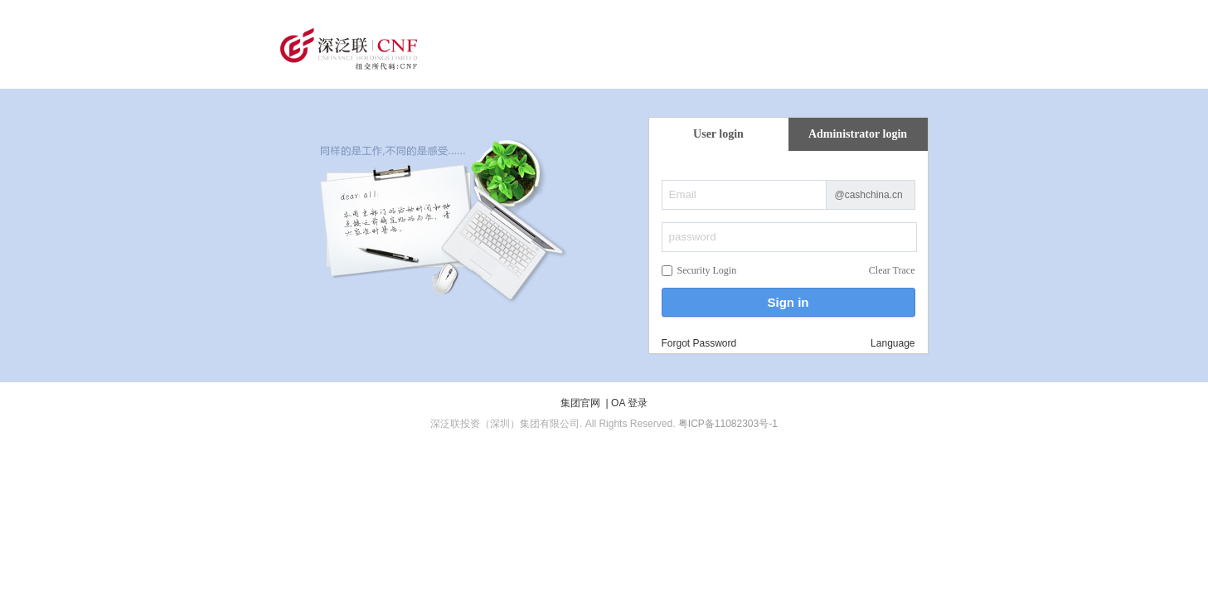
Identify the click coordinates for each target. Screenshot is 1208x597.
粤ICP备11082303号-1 (728, 424)
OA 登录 (629, 403)
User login (718, 134)
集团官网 (580, 403)
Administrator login (857, 134)
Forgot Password (699, 343)
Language (892, 343)
